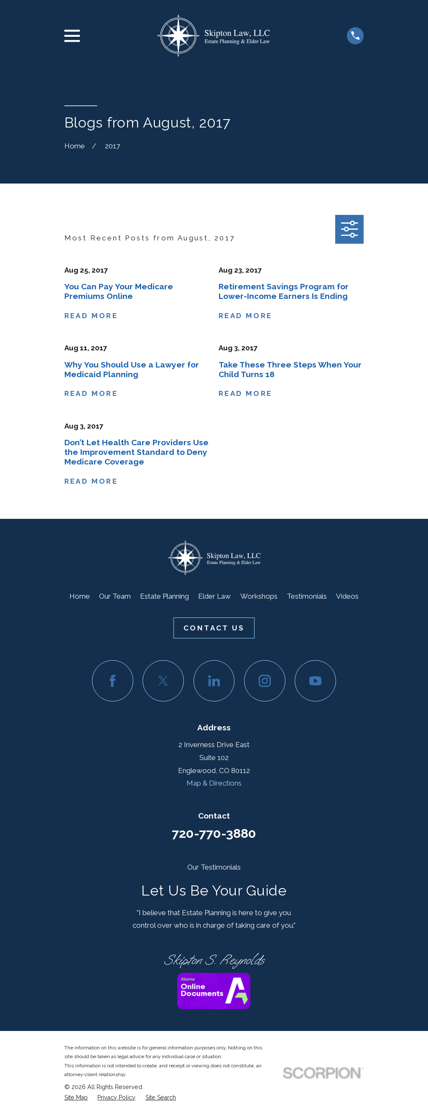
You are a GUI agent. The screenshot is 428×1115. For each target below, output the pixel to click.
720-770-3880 (214, 833)
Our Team (115, 596)
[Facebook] (112, 681)
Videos (347, 596)
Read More (91, 316)
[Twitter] (163, 681)
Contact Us (214, 628)
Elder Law (214, 596)
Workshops (259, 596)
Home (79, 596)
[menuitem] (76, 1097)
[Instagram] (264, 681)
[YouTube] (315, 681)
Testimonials (307, 596)
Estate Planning (164, 596)
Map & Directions (214, 783)
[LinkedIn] (214, 681)
